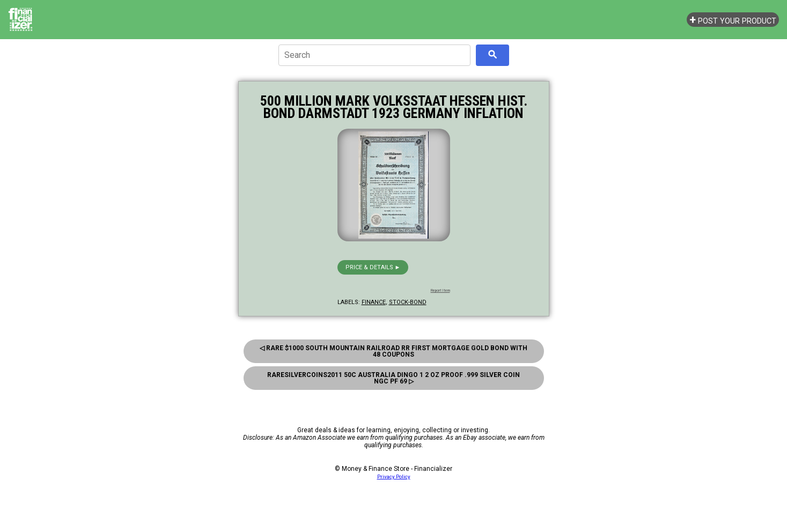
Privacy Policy (393, 476)
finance (374, 302)
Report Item (440, 291)
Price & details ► (373, 267)
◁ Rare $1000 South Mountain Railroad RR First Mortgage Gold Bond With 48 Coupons (393, 351)
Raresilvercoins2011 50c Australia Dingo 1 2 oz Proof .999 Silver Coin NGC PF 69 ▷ (393, 378)
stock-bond (407, 302)
